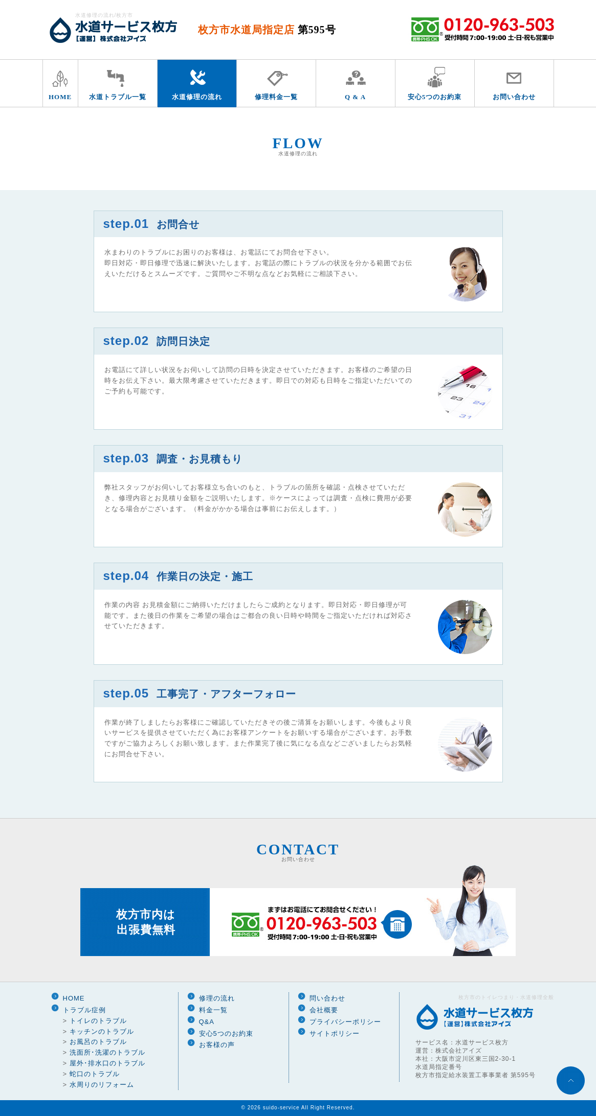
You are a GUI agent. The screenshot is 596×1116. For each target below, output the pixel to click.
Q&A (206, 1022)
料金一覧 (213, 1010)
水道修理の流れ (197, 97)
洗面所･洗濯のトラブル (107, 1052)
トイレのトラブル (98, 1021)
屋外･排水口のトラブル (107, 1063)
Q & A (355, 97)
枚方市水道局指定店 (267, 29)
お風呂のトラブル (98, 1041)
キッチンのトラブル (102, 1031)
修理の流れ (217, 998)
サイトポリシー (335, 1033)
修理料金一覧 (276, 97)
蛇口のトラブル (95, 1074)
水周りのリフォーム (102, 1084)
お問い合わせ (514, 97)
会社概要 (324, 1010)
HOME (60, 97)
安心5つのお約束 (435, 97)
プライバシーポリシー (345, 1022)
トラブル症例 (84, 1010)
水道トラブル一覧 (117, 97)
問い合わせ (327, 998)
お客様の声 (217, 1045)
